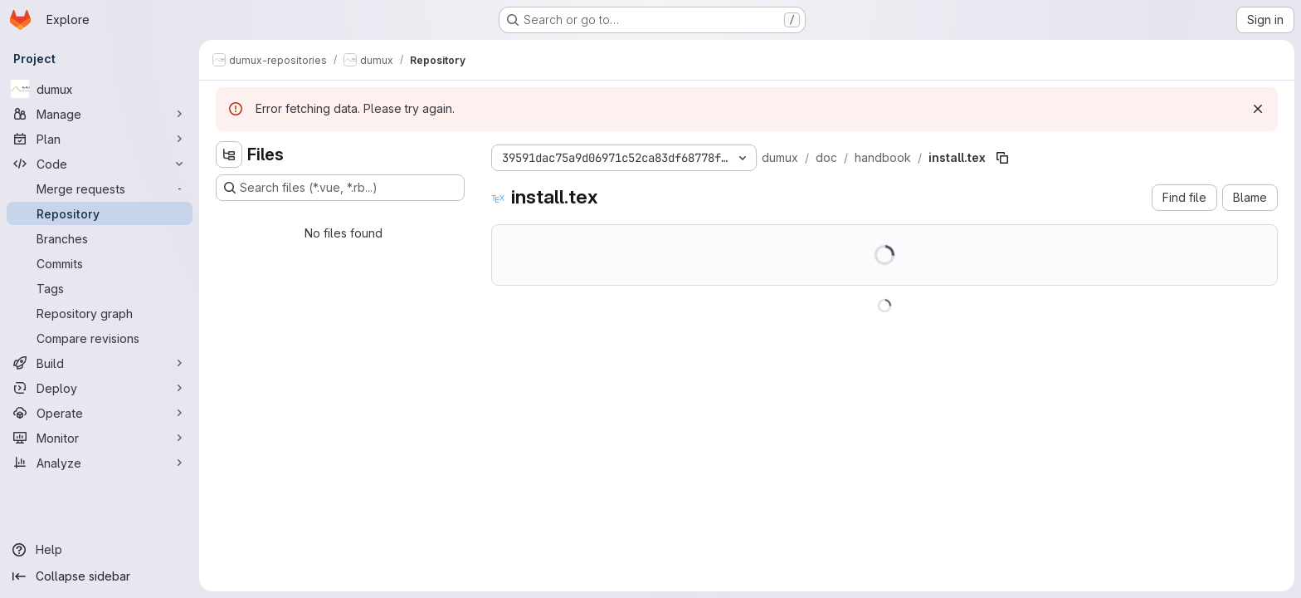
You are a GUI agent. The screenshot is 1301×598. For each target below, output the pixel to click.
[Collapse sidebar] (99, 576)
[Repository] (99, 213)
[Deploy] (99, 387)
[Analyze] (99, 462)
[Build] (99, 363)
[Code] (99, 163)
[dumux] (99, 88)
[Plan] (99, 138)
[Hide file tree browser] (229, 154)
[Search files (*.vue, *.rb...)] (340, 187)
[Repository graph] (99, 313)
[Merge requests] (99, 188)
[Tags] (99, 288)
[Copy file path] (1002, 158)
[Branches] (99, 238)
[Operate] (99, 412)
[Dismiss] (1258, 109)
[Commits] (99, 263)
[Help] (99, 549)
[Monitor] (99, 437)
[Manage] (99, 113)
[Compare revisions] (99, 338)
